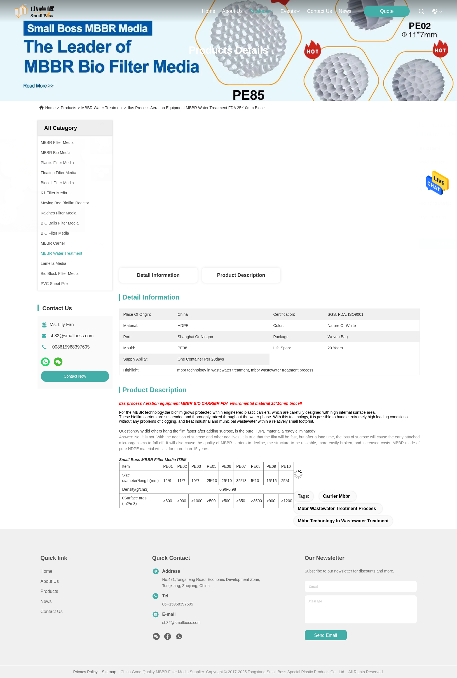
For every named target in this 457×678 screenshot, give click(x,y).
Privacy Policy (85, 672)
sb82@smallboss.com (72, 335)
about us (232, 11)
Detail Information (158, 275)
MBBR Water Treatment (102, 108)
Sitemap (109, 672)
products (261, 11)
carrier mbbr (336, 496)
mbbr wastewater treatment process (337, 508)
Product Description (241, 275)
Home (208, 11)
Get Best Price (319, 243)
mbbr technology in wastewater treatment (343, 520)
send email (325, 635)
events (290, 11)
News (345, 11)
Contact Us (52, 611)
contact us (319, 11)
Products (68, 108)
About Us (50, 581)
